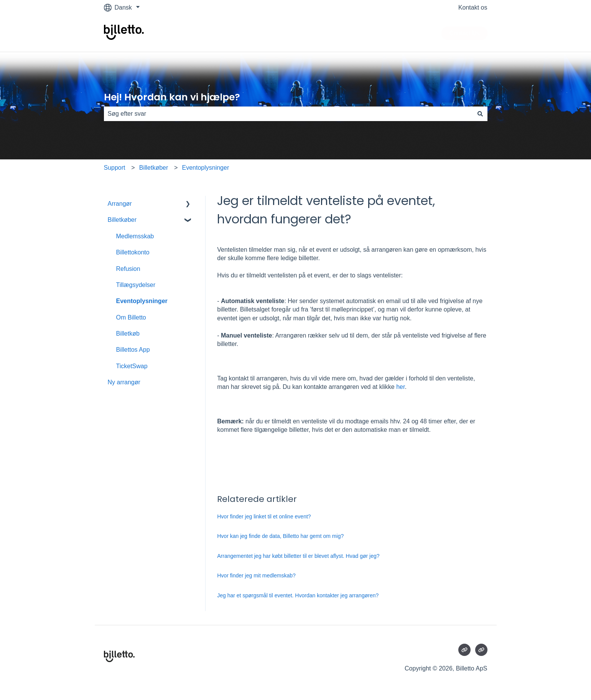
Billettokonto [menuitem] (133, 252)
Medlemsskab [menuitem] (135, 236)
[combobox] (288, 114)
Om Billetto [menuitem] (131, 317)
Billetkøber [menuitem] (122, 219)
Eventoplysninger (205, 167)
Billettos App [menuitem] (133, 349)
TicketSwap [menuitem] (132, 366)
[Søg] (480, 114)
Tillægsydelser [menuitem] (136, 285)
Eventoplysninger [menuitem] (142, 301)
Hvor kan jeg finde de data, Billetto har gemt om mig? (280, 536)
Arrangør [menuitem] (120, 203)
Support (114, 167)
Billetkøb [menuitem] (128, 333)
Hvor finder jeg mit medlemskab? (256, 575)
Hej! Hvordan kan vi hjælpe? (172, 97)
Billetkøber (153, 167)
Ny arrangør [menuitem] (124, 382)
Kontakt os (472, 7)
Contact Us (464, 33)
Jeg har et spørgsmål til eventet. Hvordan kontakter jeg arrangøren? (298, 595)
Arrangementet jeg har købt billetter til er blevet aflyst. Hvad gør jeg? (298, 556)
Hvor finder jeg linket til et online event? (264, 516)
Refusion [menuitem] (128, 269)
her (400, 387)
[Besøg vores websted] (464, 650)
